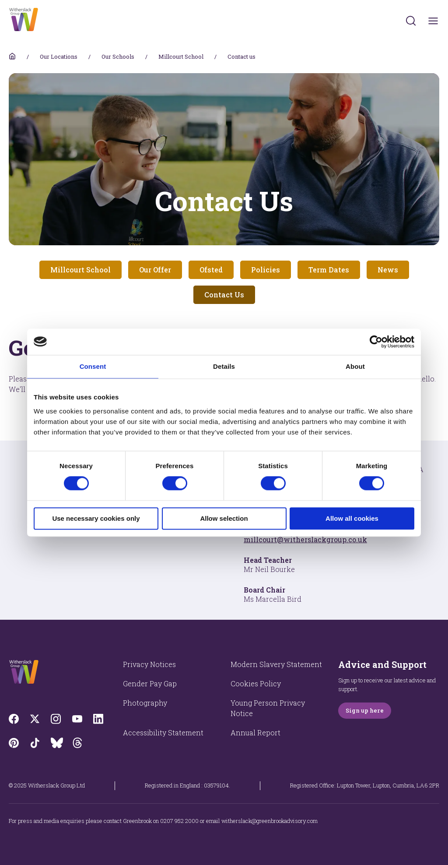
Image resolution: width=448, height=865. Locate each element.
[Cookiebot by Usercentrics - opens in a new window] (376, 341)
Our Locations (58, 56)
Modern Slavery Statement (276, 664)
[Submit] (411, 20)
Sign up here (365, 710)
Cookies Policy (256, 683)
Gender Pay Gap (150, 683)
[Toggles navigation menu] (433, 21)
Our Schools (118, 56)
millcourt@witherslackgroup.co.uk (305, 539)
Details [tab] (224, 366)
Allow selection (224, 518)
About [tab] (355, 366)
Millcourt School (180, 56)
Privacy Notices (149, 664)
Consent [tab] (93, 366)
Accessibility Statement (163, 732)
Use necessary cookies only (96, 518)
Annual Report (255, 732)
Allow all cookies (352, 518)
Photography (145, 702)
